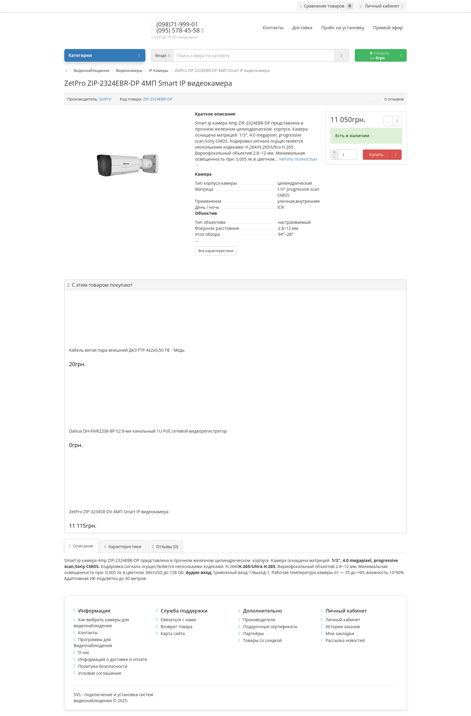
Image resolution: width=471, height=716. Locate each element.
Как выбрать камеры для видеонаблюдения (101, 622)
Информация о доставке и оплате (112, 659)
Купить (376, 154)
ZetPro (105, 99)
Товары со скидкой (262, 640)
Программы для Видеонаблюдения (93, 642)
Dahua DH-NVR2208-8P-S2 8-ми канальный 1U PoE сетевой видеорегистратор (148, 431)
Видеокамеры (129, 70)
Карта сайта (173, 633)
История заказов (343, 626)
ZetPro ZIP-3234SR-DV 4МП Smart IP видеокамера (119, 511)
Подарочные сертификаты (270, 626)
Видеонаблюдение (91, 70)
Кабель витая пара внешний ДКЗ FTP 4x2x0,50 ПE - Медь (126, 350)
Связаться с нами (178, 619)
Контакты (88, 632)
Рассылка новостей (345, 640)
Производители (259, 619)
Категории (104, 55)
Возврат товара (177, 626)
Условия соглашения (99, 673)
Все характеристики (215, 250)
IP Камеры (159, 70)
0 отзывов (394, 99)
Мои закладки (340, 633)
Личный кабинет (343, 619)
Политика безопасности (102, 666)
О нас (84, 652)
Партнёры (253, 633)
